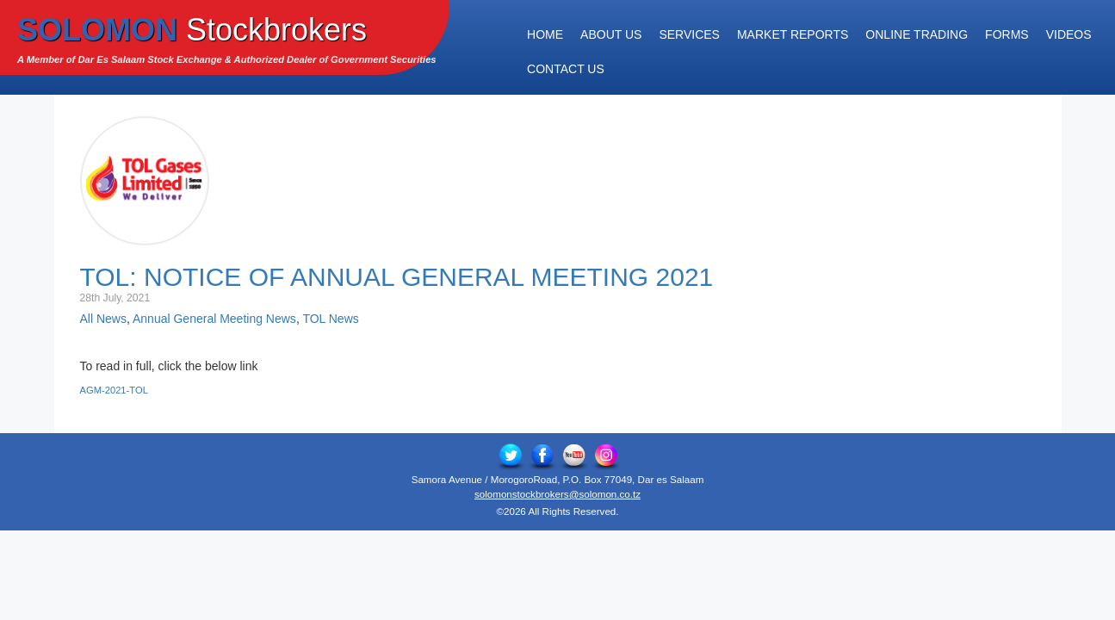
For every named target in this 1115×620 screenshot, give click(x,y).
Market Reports (792, 34)
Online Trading (916, 34)
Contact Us (565, 69)
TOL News (330, 319)
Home (545, 34)
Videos (1069, 34)
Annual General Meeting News (214, 319)
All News (103, 319)
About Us (610, 34)
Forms (1007, 34)
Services (689, 34)
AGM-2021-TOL (114, 390)
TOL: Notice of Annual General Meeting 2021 (397, 277)
